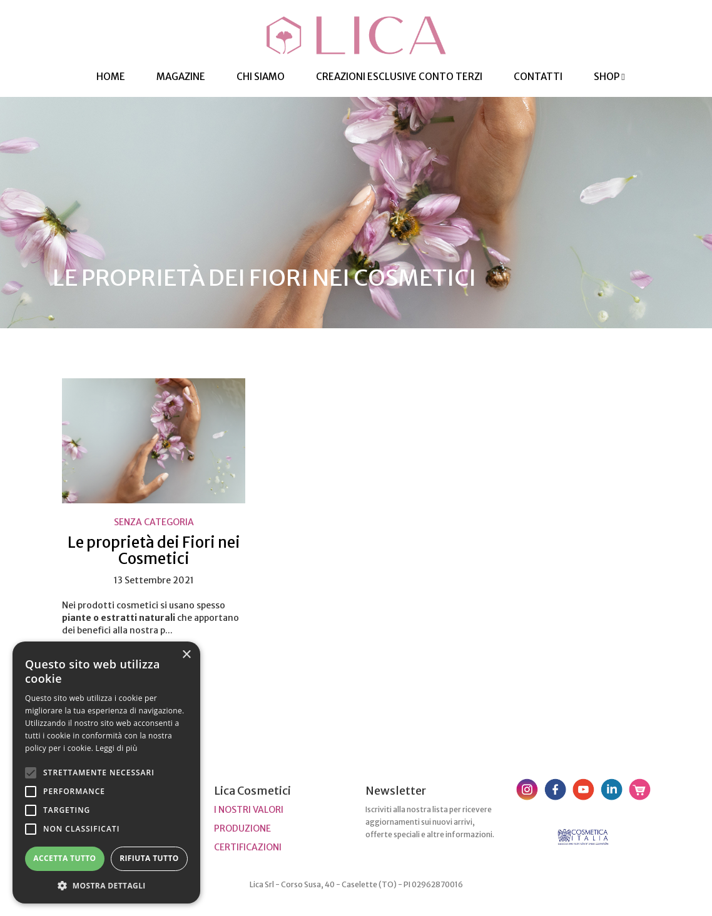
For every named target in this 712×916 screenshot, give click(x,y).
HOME (110, 77)
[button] (106, 885)
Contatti (538, 77)
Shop (609, 77)
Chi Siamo (260, 77)
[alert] (106, 772)
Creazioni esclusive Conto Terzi (399, 77)
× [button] (186, 655)
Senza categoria (154, 522)
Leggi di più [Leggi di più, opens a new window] (117, 748)
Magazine (180, 77)
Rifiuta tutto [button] (149, 858)
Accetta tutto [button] (64, 858)
